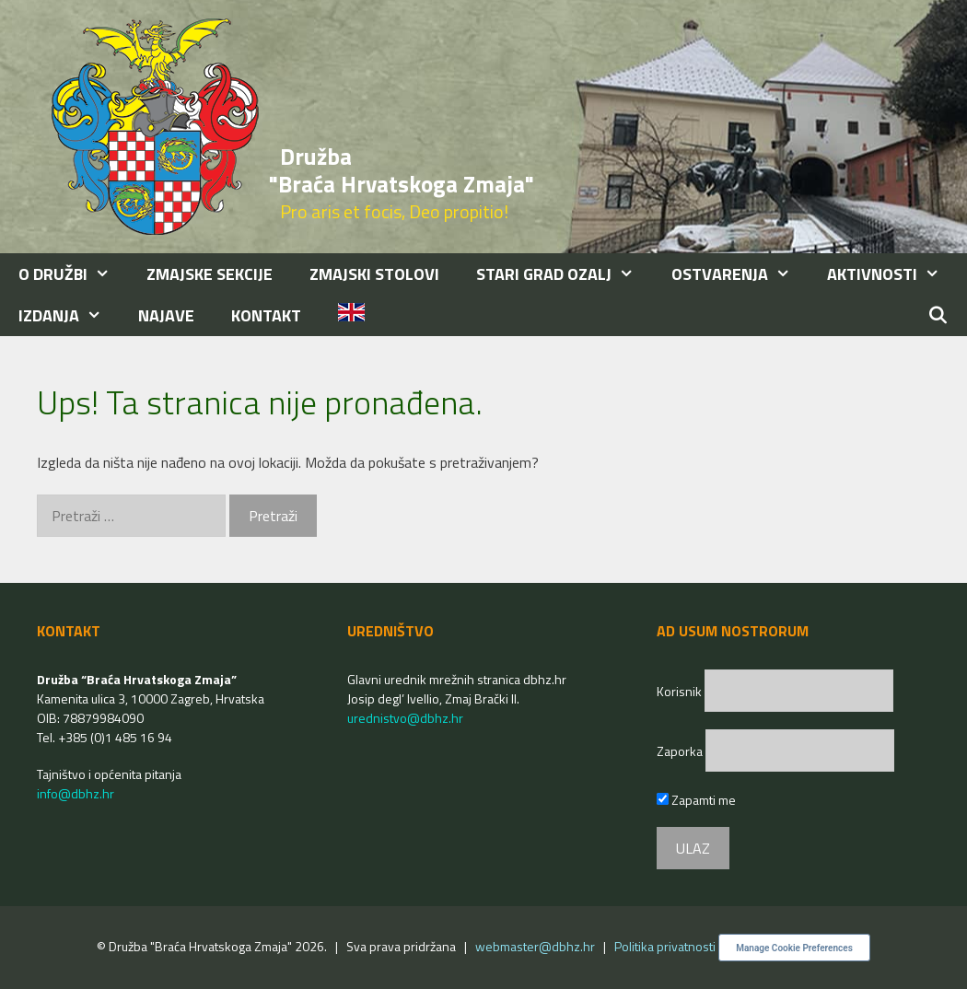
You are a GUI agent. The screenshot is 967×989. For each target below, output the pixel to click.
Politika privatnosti (665, 946)
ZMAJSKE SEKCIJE (209, 274)
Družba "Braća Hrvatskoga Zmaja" (401, 170)
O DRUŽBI (73, 274)
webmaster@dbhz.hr (535, 946)
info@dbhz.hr (75, 793)
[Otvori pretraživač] (938, 315)
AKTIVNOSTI (892, 274)
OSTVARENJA (740, 274)
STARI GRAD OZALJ (564, 274)
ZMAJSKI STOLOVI (374, 274)
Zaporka (681, 751)
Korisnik (681, 691)
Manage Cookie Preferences (794, 948)
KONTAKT (266, 315)
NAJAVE (166, 315)
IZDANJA (69, 315)
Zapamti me (696, 799)
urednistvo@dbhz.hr (405, 717)
